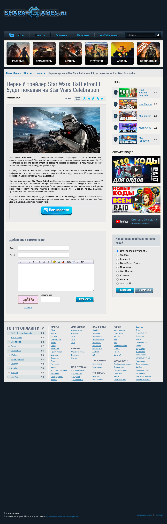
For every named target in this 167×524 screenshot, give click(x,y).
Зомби (138, 339)
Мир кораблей (144, 139)
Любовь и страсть (143, 379)
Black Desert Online (130, 263)
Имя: (11, 248)
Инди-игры (140, 349)
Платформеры (57, 377)
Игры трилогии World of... (133, 251)
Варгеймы (55, 373)
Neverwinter (126, 267)
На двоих (117, 336)
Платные (96, 376)
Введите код (46, 295)
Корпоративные (120, 346)
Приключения (56, 352)
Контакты (159, 515)
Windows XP (97, 336)
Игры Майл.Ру (142, 333)
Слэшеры (55, 358)
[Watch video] (136, 170)
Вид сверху (140, 373)
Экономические (142, 370)
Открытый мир (120, 379)
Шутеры (54, 336)
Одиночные (118, 333)
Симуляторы (56, 339)
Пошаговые (140, 361)
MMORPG (55, 333)
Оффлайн (118, 355)
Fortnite (124, 279)
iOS (93, 355)
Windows (96, 333)
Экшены (54, 355)
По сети (117, 352)
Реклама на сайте (144, 515)
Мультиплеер (119, 330)
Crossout (124, 275)
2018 (73, 336)
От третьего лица (143, 358)
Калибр (14, 368)
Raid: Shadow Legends (143, 93)
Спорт (138, 330)
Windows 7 (96, 343)
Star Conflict (126, 283)
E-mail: (12, 255)
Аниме (116, 376)
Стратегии (55, 364)
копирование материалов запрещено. (63, 516)
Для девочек (76, 373)
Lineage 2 (125, 259)
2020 (73, 343)
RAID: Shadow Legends (21, 333)
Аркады (54, 361)
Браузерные (97, 367)
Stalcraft (14, 364)
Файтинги (55, 349)
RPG (53, 330)
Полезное (75, 355)
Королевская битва (59, 370)
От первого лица (143, 342)
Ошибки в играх (77, 352)
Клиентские (97, 364)
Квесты (54, 380)
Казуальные (141, 355)
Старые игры (76, 330)
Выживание (140, 352)
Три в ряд (118, 373)
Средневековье (142, 364)
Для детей (75, 377)
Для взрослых (77, 380)
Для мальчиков (77, 370)
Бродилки (140, 336)
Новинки (74, 333)
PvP (115, 343)
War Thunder (145, 104)
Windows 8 (96, 346)
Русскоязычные (120, 370)
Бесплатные (97, 379)
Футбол (139, 367)
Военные (139, 327)
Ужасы (53, 367)
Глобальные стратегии (123, 364)
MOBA (53, 343)
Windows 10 (97, 349)
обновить (28, 308)
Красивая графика (143, 376)
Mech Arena (145, 127)
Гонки (53, 346)
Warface (124, 255)
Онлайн (117, 349)
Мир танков (145, 116)
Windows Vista (98, 339)
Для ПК (95, 330)
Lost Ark (14, 377)
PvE (115, 339)
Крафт (138, 345)
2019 (73, 339)
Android (95, 352)
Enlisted (14, 373)
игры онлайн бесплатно (35, 12)
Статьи (74, 358)
